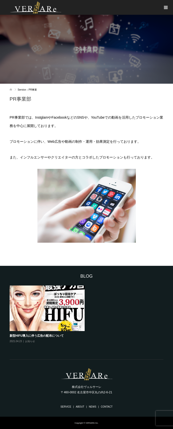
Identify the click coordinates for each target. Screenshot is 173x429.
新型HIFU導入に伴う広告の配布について (37, 335)
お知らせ (30, 341)
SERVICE (66, 406)
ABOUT (80, 406)
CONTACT (107, 406)
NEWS (92, 406)
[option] (89, 318)
